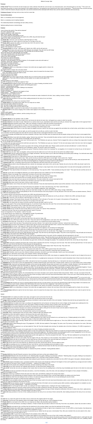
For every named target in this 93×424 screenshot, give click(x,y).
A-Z (46, 422)
